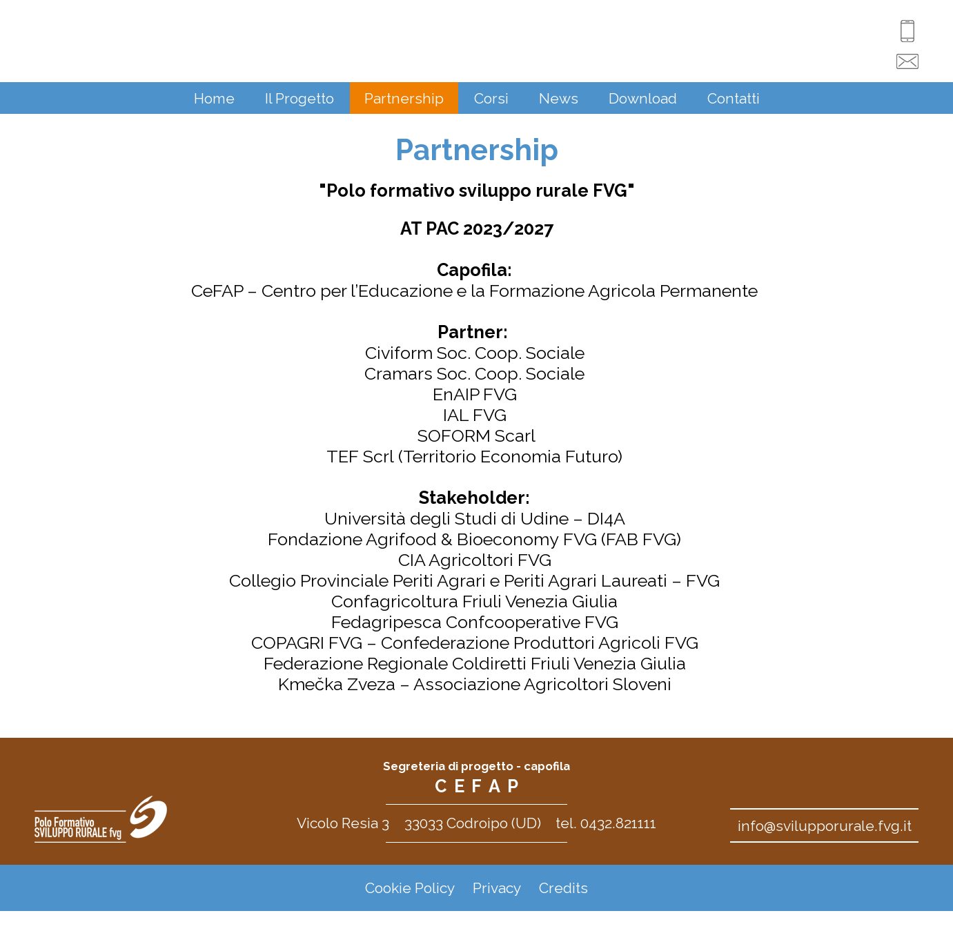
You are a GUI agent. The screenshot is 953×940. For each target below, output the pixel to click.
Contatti (733, 98)
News (558, 98)
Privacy (497, 888)
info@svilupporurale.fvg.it (825, 825)
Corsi (491, 98)
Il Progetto (299, 98)
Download (643, 98)
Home (214, 98)
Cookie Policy (410, 888)
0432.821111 (618, 823)
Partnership (404, 98)
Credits (563, 888)
